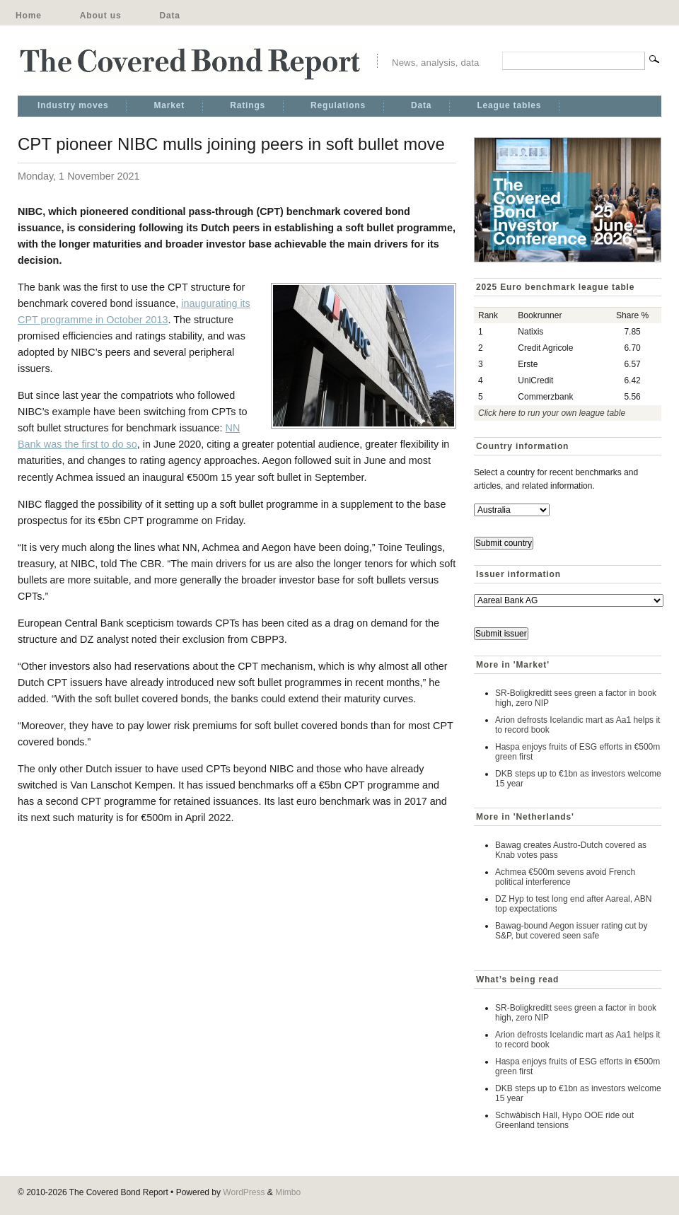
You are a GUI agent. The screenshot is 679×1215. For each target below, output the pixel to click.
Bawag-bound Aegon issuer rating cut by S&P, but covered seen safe (571, 931)
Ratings (247, 105)
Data (169, 16)
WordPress (244, 1192)
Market (169, 105)
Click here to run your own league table (551, 413)
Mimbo (288, 1192)
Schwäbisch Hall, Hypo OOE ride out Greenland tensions (564, 1120)
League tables (509, 105)
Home (29, 16)
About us (101, 16)
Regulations (338, 105)
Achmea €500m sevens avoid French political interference (565, 877)
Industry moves (72, 105)
